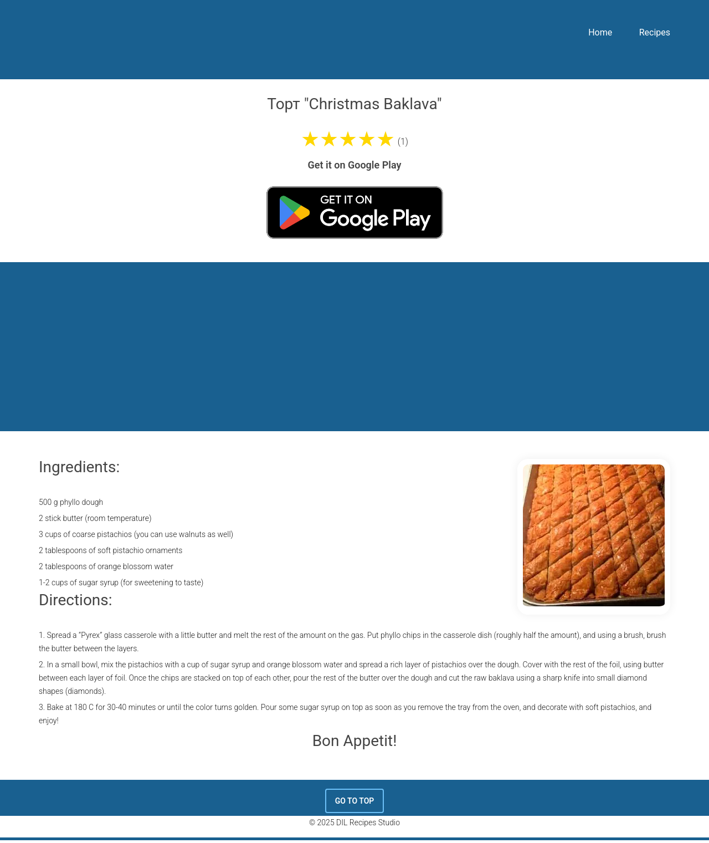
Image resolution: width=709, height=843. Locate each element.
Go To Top (354, 800)
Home (600, 32)
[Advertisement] (354, 345)
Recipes (654, 32)
